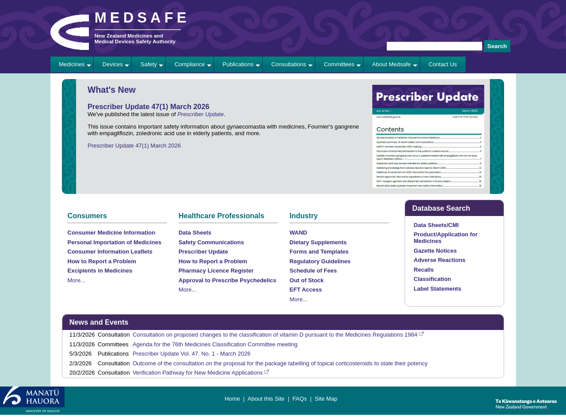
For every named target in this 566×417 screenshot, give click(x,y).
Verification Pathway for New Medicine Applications (198, 372)
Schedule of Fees (313, 270)
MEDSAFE (142, 18)
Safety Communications (211, 242)
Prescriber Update (200, 114)
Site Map (326, 398)
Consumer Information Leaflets (110, 251)
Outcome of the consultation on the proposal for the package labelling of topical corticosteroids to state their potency (280, 363)
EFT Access (306, 289)
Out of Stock (307, 280)
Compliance (190, 64)
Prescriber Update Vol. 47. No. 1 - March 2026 (192, 353)
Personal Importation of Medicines (114, 242)
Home (232, 398)
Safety (149, 64)
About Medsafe (391, 64)
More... (76, 280)
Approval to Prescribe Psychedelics (227, 280)
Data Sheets (195, 232)
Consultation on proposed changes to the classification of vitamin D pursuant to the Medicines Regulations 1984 (275, 334)
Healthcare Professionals (221, 216)
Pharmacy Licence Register (216, 270)
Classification (432, 279)
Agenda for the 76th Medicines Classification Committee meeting (215, 344)
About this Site (266, 398)
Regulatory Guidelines (320, 261)
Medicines (72, 64)
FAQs (299, 398)
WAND (298, 232)
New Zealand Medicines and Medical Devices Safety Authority (135, 38)
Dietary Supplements (318, 242)
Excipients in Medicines (100, 270)
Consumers (87, 216)
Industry (304, 216)
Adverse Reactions (440, 260)
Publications (237, 64)
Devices (113, 64)
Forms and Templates (319, 251)
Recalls (424, 269)
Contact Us (442, 64)
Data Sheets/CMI (436, 225)
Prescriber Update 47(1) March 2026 (134, 145)
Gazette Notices (435, 250)
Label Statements (438, 288)
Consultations (288, 64)
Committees (339, 64)
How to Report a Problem (102, 261)
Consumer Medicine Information (112, 232)
